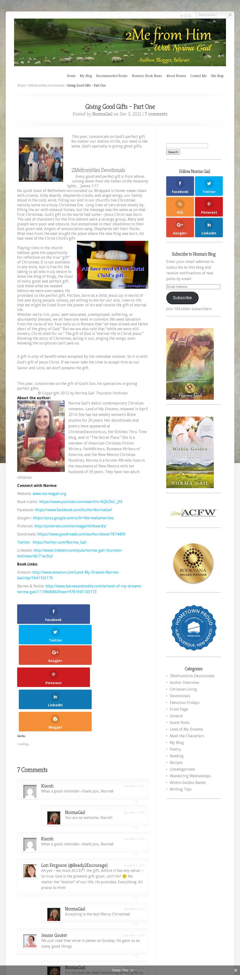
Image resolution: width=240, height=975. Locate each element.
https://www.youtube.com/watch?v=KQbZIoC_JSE (81, 502)
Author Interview (184, 682)
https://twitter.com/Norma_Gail (60, 542)
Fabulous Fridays (184, 702)
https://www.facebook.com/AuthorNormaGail (73, 510)
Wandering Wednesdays (190, 776)
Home (71, 75)
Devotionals (180, 696)
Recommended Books (112, 75)
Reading (177, 756)
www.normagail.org (49, 493)
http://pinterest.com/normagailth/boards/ (70, 526)
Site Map (217, 75)
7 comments (156, 114)
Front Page (179, 709)
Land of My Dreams (186, 729)
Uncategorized (182, 769)
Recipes (176, 762)
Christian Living (183, 689)
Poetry (175, 749)
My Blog (86, 75)
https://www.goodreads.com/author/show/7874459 (81, 534)
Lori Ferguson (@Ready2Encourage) (74, 780)
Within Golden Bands (188, 782)
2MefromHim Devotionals (46, 85)
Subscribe (182, 297)
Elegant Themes (165, 943)
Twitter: (24, 542)
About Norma (176, 75)
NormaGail (102, 114)
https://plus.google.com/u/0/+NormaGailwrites (73, 518)
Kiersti (47, 701)
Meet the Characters (187, 736)
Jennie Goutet (54, 850)
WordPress (213, 943)
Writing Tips (180, 789)
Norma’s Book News (147, 75)
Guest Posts (180, 722)
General (176, 716)
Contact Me (198, 75)
